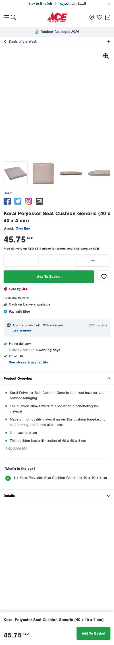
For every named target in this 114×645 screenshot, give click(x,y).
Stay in (40, 3)
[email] (39, 201)
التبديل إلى (72, 3)
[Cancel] (109, 4)
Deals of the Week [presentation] (23, 41)
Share (8, 193)
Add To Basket (48, 276)
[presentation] (57, 17)
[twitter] (17, 201)
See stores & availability (28, 362)
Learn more (21, 330)
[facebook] (7, 201)
